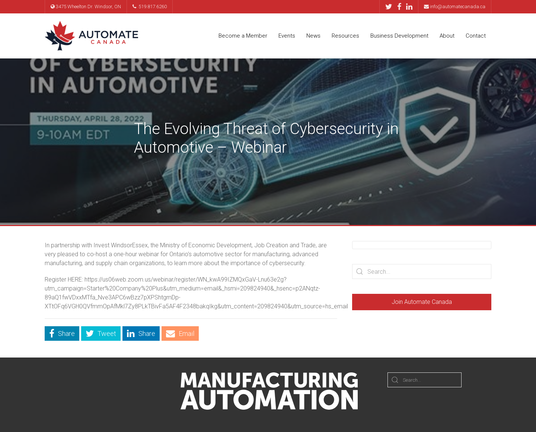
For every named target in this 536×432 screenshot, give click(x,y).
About (447, 35)
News (313, 35)
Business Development (399, 35)
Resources (345, 35)
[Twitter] (390, 6)
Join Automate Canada (422, 301)
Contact (476, 35)
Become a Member (242, 35)
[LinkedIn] (409, 6)
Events (286, 35)
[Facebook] (401, 6)
